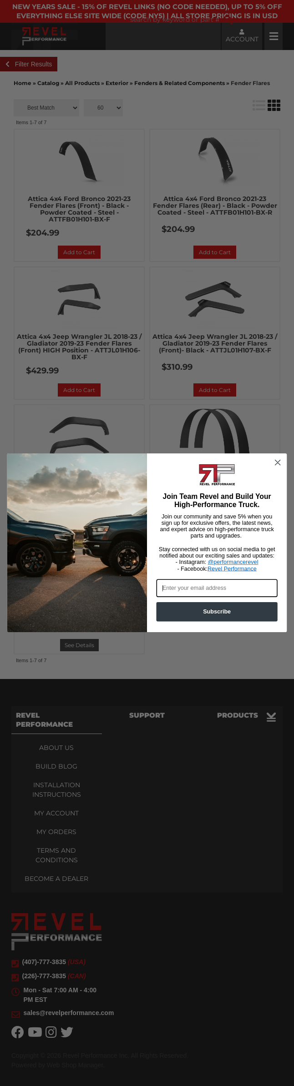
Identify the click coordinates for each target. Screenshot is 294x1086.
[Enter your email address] (216, 589)
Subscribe (217, 613)
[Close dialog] (277, 464)
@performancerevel (233, 564)
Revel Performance (232, 570)
